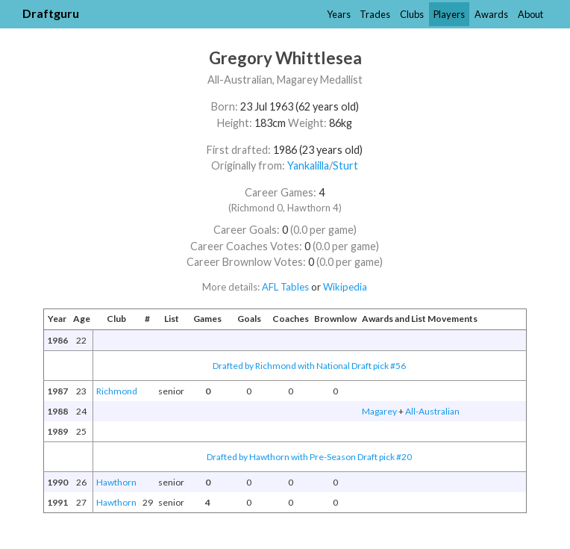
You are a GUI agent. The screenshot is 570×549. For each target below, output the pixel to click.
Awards (491, 14)
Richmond (116, 391)
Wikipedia (345, 287)
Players (449, 14)
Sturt (345, 165)
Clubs (412, 14)
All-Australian (432, 411)
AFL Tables (285, 287)
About (530, 14)
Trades (375, 14)
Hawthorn (116, 482)
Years (339, 14)
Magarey (379, 411)
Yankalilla (308, 165)
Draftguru (50, 13)
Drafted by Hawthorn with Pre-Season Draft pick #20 (309, 456)
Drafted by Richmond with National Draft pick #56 (309, 365)
